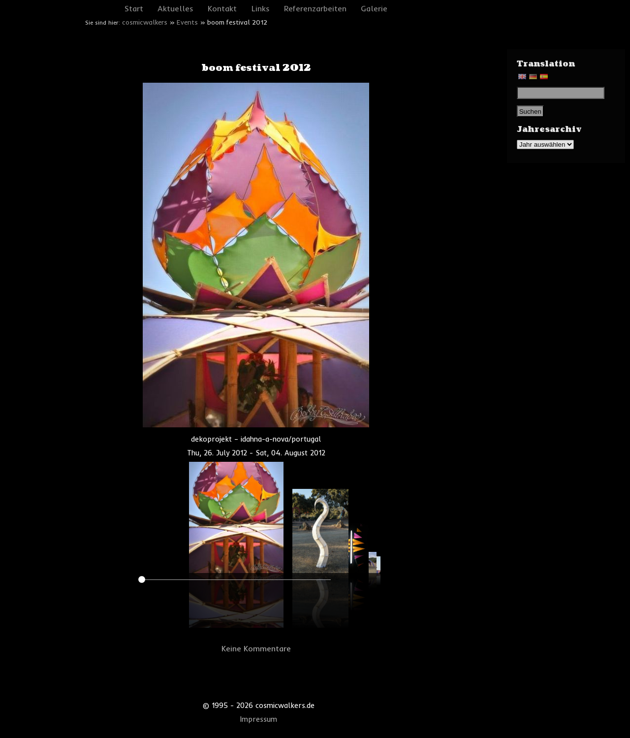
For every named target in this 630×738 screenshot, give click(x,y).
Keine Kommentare (256, 648)
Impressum (258, 719)
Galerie (374, 8)
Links (261, 8)
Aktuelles (175, 8)
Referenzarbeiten (315, 8)
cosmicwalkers (144, 22)
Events (187, 22)
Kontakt (222, 8)
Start (134, 8)
